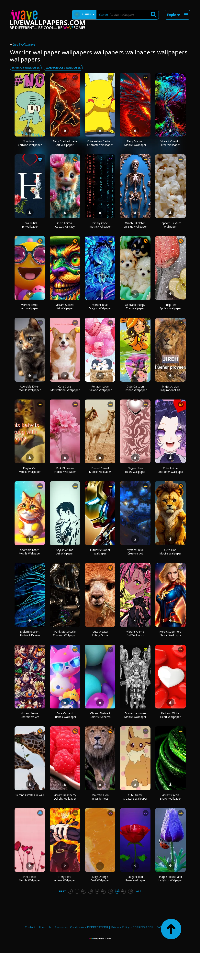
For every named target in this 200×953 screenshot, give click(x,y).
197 (117, 891)
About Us (45, 927)
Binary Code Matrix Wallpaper (100, 224)
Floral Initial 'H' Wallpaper (29, 224)
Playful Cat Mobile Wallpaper (30, 470)
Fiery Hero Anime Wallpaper (65, 878)
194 (97, 891)
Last (138, 891)
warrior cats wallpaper (63, 67)
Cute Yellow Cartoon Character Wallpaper (100, 143)
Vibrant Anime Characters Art (30, 715)
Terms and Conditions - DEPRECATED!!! (81, 927)
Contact (30, 927)
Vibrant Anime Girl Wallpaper (135, 633)
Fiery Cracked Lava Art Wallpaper (65, 143)
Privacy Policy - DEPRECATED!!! (132, 927)
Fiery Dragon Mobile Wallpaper (135, 143)
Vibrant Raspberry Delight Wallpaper (65, 796)
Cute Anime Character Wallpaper (170, 470)
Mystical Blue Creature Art (135, 551)
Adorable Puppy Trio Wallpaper (135, 306)
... (77, 891)
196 (110, 891)
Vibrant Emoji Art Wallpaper (29, 306)
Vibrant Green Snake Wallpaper (170, 796)
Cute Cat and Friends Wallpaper (65, 715)
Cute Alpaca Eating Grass (100, 633)
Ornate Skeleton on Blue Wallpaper (135, 224)
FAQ (159, 927)
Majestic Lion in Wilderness (100, 796)
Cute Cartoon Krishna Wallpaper (135, 388)
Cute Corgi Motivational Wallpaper (65, 388)
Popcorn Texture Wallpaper (170, 224)
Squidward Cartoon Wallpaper (30, 143)
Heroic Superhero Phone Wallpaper (170, 633)
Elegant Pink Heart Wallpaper (135, 470)
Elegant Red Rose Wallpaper (135, 878)
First (62, 891)
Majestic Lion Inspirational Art (170, 388)
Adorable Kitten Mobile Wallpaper (30, 388)
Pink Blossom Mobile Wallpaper (65, 470)
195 (104, 891)
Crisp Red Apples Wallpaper (170, 306)
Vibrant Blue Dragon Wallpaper (100, 306)
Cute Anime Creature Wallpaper (135, 796)
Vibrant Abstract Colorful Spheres (100, 715)
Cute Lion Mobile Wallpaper (170, 551)
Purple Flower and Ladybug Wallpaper (170, 878)
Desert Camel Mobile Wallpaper (100, 470)
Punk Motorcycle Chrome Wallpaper (65, 633)
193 (90, 891)
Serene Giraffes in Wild (30, 795)
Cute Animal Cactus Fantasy (65, 224)
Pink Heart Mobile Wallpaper (30, 878)
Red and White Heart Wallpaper (170, 715)
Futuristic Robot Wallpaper (100, 551)
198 (124, 891)
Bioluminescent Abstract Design (30, 633)
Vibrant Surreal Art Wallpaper (65, 306)
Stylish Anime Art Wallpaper (64, 551)
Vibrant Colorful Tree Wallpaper (170, 143)
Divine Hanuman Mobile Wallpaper (135, 715)
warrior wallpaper (25, 67)
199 (130, 891)
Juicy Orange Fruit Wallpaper (100, 878)
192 (84, 891)
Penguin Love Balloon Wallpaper (100, 388)
